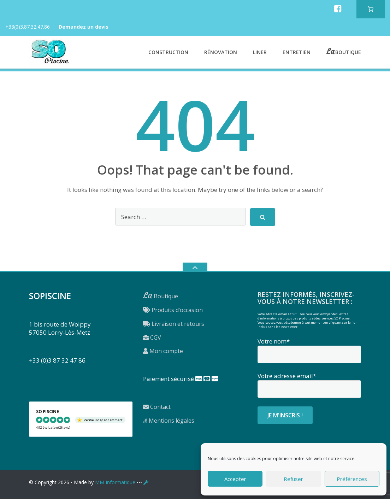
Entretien (297, 52)
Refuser (293, 478)
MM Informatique (115, 482)
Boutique (348, 51)
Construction (168, 52)
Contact (157, 407)
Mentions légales (168, 420)
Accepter (235, 478)
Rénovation (220, 52)
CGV (152, 337)
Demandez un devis (83, 26)
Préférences (352, 478)
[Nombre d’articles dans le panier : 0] (370, 9)
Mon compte (163, 351)
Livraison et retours (173, 324)
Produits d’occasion (173, 310)
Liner (260, 52)
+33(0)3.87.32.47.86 (27, 26)
